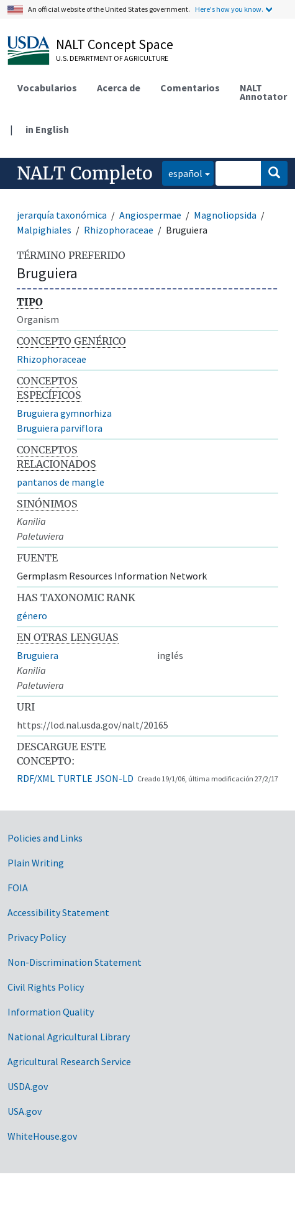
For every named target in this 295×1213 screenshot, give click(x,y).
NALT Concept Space (114, 44)
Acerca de (118, 87)
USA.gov (24, 1111)
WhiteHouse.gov (42, 1136)
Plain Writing (35, 862)
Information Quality (50, 1012)
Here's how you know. (229, 9)
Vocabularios (47, 87)
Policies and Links (45, 838)
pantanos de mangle (60, 482)
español (182, 172)
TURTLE (75, 778)
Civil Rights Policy (45, 987)
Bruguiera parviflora (59, 428)
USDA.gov (27, 1086)
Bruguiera (37, 655)
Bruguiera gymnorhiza (64, 413)
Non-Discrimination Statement (74, 962)
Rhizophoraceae (118, 230)
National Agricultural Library (68, 1036)
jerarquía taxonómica (62, 215)
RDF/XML (36, 778)
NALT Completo (85, 173)
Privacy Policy (36, 937)
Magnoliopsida (225, 215)
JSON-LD (114, 778)
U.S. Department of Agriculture (112, 58)
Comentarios (190, 87)
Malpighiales (44, 230)
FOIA (17, 887)
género (32, 615)
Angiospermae (150, 215)
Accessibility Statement (58, 912)
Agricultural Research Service (69, 1061)
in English (47, 129)
